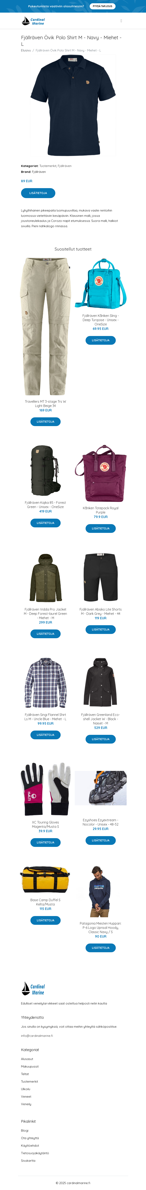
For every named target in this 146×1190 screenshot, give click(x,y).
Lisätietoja (38, 193)
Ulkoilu (25, 1089)
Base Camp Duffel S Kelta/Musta (45, 902)
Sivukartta (28, 1161)
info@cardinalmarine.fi (37, 1036)
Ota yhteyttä (30, 1138)
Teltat (25, 1074)
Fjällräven (64, 166)
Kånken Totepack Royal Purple (100, 510)
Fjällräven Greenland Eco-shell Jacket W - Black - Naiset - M (100, 719)
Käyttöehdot (30, 1145)
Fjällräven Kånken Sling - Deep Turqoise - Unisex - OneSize (100, 320)
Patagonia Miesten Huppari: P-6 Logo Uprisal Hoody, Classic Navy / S (100, 927)
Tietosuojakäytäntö (35, 1153)
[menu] (121, 21)
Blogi (24, 1130)
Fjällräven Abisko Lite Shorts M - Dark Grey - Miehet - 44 (101, 611)
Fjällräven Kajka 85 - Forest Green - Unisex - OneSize (45, 505)
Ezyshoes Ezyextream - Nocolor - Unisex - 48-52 (100, 822)
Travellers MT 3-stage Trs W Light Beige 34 (45, 403)
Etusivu (26, 50)
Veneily (26, 1104)
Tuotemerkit (47, 166)
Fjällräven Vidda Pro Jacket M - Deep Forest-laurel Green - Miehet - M (45, 613)
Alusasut (27, 1059)
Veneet (26, 1096)
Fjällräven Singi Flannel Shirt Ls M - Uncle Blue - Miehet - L (45, 717)
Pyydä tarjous (102, 6)
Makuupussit (30, 1066)
